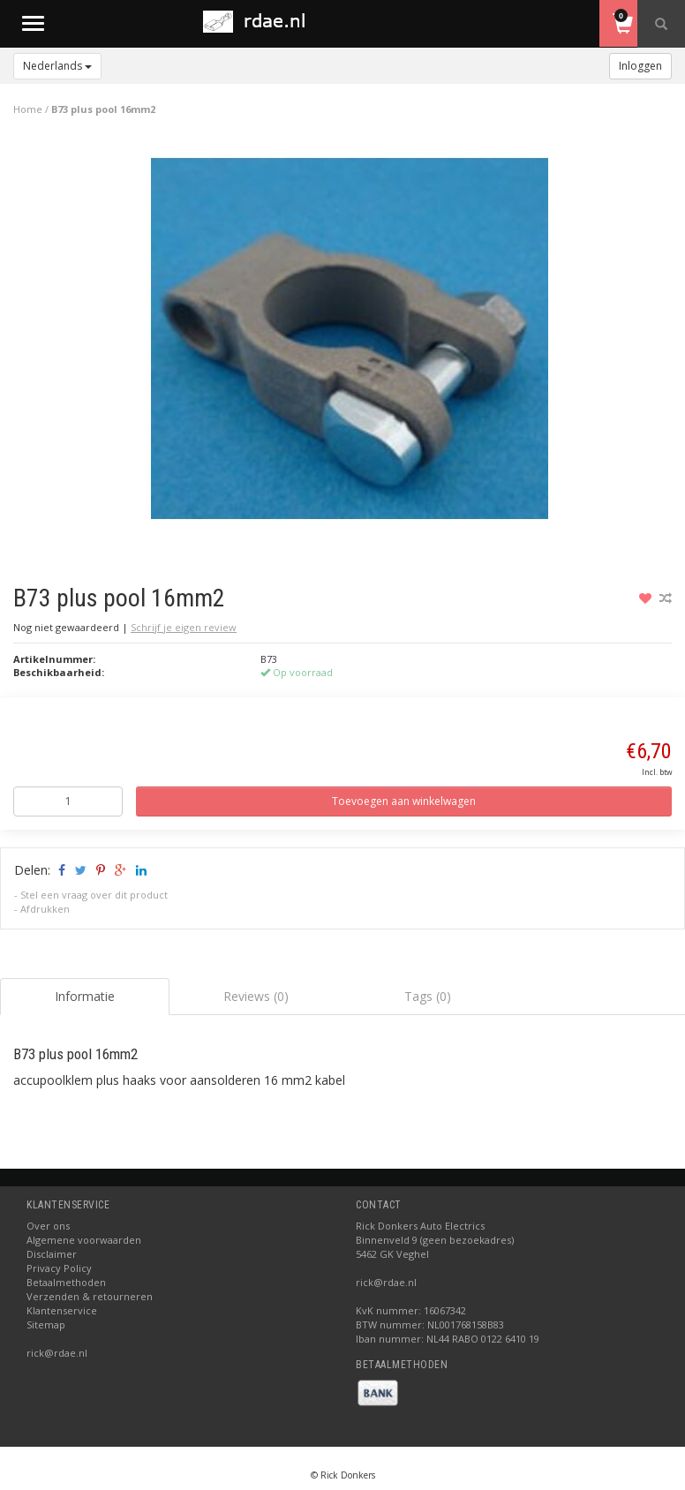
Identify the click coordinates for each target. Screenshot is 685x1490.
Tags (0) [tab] (427, 996)
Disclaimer (51, 1253)
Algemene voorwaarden (83, 1239)
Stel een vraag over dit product (94, 894)
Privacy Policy (59, 1268)
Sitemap (45, 1324)
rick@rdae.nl (56, 1352)
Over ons (48, 1225)
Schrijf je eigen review (184, 627)
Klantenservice (61, 1310)
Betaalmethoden (66, 1282)
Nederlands (57, 65)
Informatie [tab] (85, 996)
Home (27, 109)
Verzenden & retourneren (89, 1296)
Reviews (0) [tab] (256, 996)
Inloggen (640, 65)
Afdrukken (45, 908)
